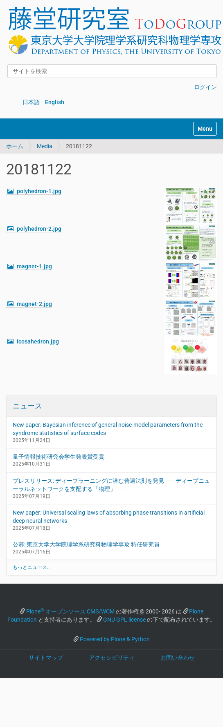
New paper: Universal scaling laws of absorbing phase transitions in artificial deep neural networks (109, 516)
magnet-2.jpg (34, 304)
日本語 (31, 102)
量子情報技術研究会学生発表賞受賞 (58, 456)
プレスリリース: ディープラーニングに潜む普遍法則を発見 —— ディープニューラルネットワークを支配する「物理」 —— (111, 484)
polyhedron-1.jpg (39, 191)
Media (44, 146)
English (54, 102)
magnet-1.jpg (34, 266)
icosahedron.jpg (38, 341)
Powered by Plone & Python (115, 639)
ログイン (205, 87)
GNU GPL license (124, 619)
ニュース (27, 405)
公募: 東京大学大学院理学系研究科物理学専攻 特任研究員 (86, 544)
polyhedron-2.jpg (39, 228)
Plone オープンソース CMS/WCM (70, 611)
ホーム (14, 146)
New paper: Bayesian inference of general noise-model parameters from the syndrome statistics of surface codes (108, 428)
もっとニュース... (32, 567)
